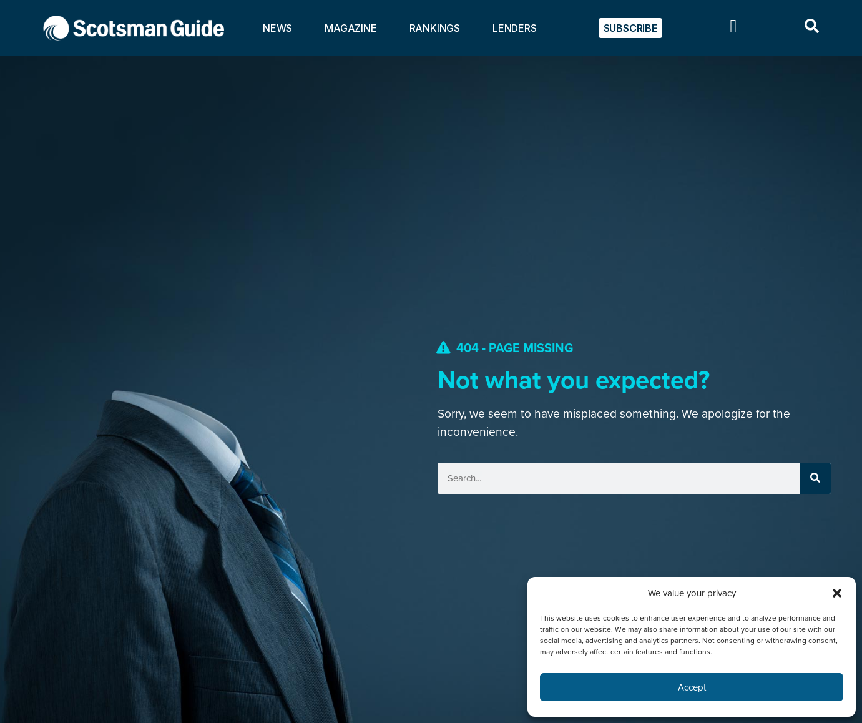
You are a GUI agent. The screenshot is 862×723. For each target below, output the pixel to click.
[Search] (815, 478)
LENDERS (514, 28)
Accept (692, 687)
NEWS (277, 28)
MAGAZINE (350, 28)
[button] (837, 593)
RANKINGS (434, 28)
